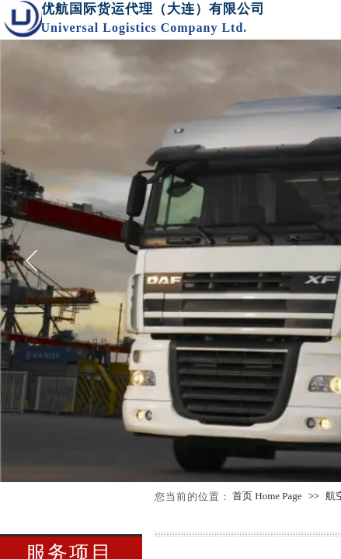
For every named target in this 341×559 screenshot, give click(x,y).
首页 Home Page (267, 496)
